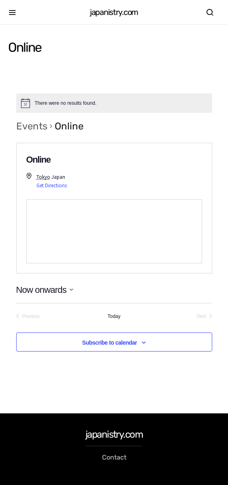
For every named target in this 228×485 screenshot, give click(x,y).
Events (31, 126)
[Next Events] (204, 316)
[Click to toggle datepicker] (44, 290)
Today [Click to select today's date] (113, 316)
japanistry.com (114, 12)
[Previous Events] (28, 316)
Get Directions (51, 185)
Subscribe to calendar (109, 342)
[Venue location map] (114, 231)
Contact (114, 457)
